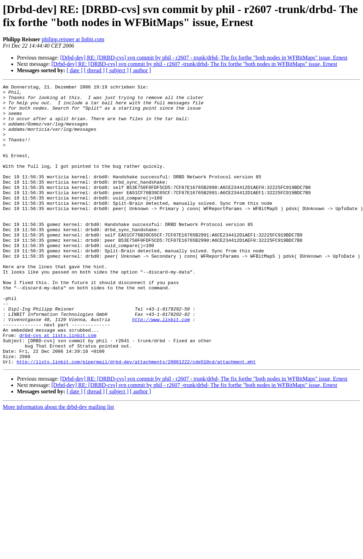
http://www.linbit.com (161, 367)
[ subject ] (117, 70)
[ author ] (140, 70)
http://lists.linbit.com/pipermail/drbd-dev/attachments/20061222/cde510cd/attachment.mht (136, 417)
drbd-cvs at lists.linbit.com (57, 386)
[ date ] (74, 70)
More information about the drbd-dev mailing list (58, 463)
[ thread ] (94, 70)
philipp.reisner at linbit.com (73, 39)
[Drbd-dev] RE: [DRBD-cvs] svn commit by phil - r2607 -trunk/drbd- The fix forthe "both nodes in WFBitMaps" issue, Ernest (194, 64)
